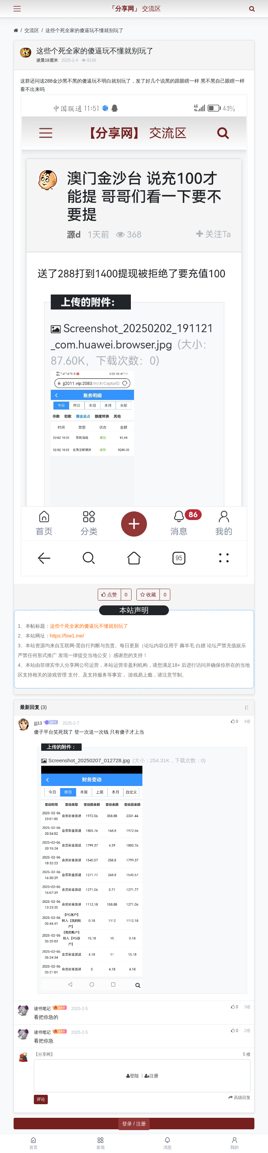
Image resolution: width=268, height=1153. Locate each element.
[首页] (16, 30)
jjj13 (38, 723)
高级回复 (242, 1097)
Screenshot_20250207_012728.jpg (86, 760)
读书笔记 (42, 1008)
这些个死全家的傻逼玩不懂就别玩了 (84, 30)
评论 (41, 1099)
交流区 (31, 30)
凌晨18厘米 (47, 60)
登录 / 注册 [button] (134, 1124)
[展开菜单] (16, 8)
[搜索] (252, 8)
